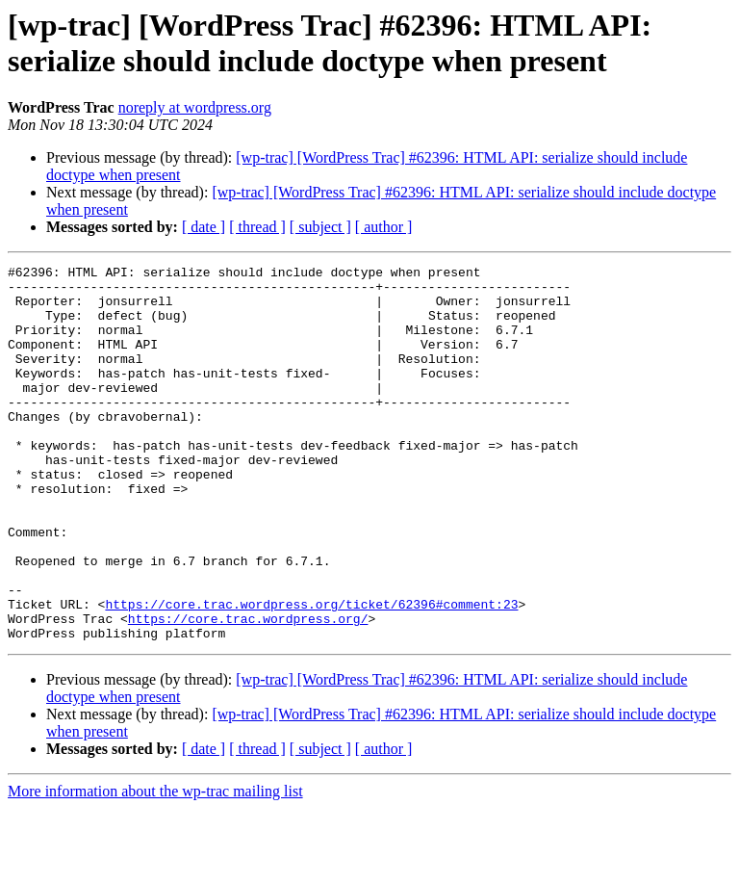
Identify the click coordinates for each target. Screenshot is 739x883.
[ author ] (384, 227)
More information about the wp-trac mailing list (155, 866)
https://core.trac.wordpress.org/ (248, 690)
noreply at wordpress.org (194, 107)
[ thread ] (257, 227)
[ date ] (203, 227)
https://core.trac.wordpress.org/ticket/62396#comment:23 (311, 673)
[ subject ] (320, 227)
